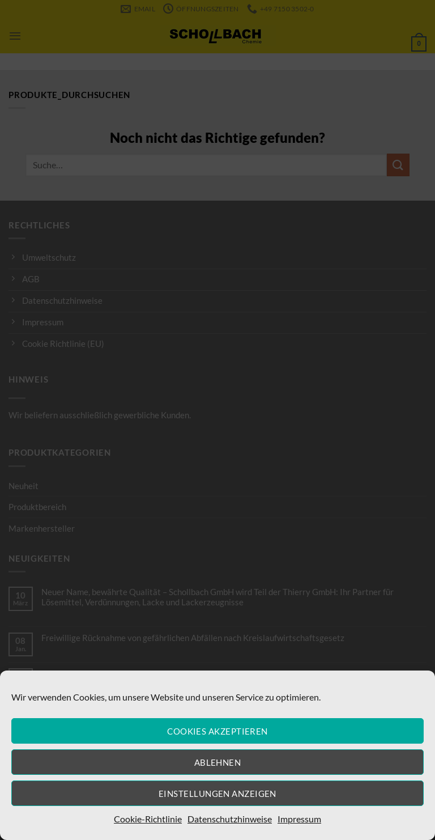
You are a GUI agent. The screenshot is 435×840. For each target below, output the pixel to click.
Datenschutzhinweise (229, 818)
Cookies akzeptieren (217, 731)
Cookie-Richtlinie (148, 818)
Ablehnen (217, 762)
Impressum (299, 818)
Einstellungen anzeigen (217, 793)
